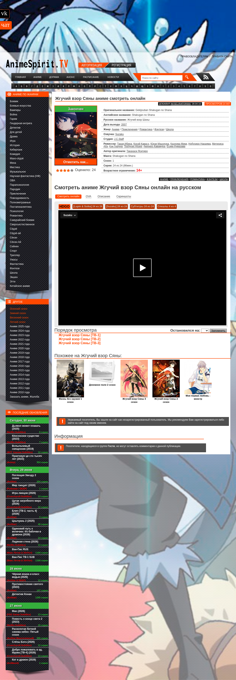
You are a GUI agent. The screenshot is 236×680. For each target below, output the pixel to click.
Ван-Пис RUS (20, 549)
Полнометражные (20, 202)
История (15, 145)
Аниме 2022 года (20, 339)
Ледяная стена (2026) (25, 541)
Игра (12, 140)
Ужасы (14, 259)
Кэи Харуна (116, 146)
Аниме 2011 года (20, 387)
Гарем (13, 118)
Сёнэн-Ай (15, 242)
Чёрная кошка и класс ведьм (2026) (25, 575)
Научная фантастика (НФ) (25, 176)
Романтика (16, 215)
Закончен (76, 109)
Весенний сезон (19, 317)
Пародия (15, 189)
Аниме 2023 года (20, 335)
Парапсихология (19, 184)
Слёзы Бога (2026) (23, 641)
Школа (13, 272)
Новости (113, 77)
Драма (13, 136)
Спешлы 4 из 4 (167, 206)
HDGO (64, 206)
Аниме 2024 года (20, 330)
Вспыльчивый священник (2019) (23, 447)
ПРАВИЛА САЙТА (222, 56)
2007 (124, 124)
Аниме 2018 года (20, 357)
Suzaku (119, 134)
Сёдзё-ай (15, 233)
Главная (20, 77)
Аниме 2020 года (20, 348)
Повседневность (19, 198)
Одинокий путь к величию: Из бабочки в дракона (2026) (26, 531)
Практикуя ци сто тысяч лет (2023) (27, 457)
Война (13, 114)
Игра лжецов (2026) (24, 493)
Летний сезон (17, 322)
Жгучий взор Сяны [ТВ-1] (80, 335)
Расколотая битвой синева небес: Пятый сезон (25, 631)
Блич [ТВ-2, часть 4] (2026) (24, 512)
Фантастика (17, 264)
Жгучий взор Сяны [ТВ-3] (80, 343)
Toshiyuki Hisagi (133, 146)
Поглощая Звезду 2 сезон (24, 477)
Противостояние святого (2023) (27, 586)
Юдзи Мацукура (160, 143)
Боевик (14, 101)
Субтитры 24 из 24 (142, 206)
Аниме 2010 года (20, 392)
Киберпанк (16, 149)
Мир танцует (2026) (23, 485)
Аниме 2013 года (20, 379)
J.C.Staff (119, 139)
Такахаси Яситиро (137, 151)
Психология (17, 211)
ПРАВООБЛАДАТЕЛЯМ (194, 56)
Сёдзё (13, 228)
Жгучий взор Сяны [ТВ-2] (80, 339)
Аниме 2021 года (20, 344)
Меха (13, 162)
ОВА (12, 180)
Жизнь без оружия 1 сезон (70, 399)
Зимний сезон (18, 313)
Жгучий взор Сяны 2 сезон (166, 399)
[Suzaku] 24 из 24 (116, 206)
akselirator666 (180, 104)
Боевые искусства (20, 105)
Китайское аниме (20, 286)
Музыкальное (18, 171)
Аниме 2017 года (20, 361)
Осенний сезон (18, 308)
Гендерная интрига (21, 123)
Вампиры (15, 110)
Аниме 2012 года (20, 383)
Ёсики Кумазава (176, 146)
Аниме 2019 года (20, 352)
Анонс (71, 77)
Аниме (37, 77)
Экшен (14, 277)
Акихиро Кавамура (154, 146)
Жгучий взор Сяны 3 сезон (134, 399)
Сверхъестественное (22, 224)
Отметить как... (75, 162)
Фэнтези (15, 268)
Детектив (15, 127)
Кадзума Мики (178, 143)
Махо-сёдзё (17, 158)
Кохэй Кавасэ (141, 143)
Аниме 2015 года (20, 370)
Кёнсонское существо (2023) (25, 437)
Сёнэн (13, 237)
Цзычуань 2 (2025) (23, 520)
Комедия (15, 154)
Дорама (54, 77)
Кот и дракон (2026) (24, 659)
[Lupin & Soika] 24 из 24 (87, 206)
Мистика (15, 167)
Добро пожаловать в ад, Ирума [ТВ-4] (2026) (27, 651)
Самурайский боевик (22, 220)
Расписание (91, 77)
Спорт (13, 250)
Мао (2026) (18, 611)
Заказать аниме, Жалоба (24, 396)
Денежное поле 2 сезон (102, 383)
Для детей (16, 132)
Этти (12, 281)
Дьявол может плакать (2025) (26, 427)
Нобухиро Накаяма (199, 143)
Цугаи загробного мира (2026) (26, 502)
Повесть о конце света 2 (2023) (27, 620)
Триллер (15, 255)
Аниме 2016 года (20, 365)
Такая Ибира (124, 143)
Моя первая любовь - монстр (198, 396)
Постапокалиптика (20, 206)
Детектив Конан (22, 594)
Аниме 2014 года (20, 374)
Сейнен (14, 246)
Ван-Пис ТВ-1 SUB (23, 557)
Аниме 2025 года (20, 326)
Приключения (18, 193)
